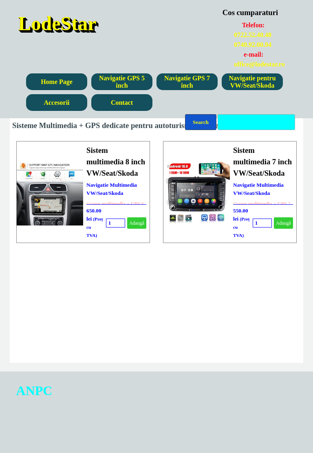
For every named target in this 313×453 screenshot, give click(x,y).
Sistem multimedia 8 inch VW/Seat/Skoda (115, 161)
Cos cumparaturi (250, 12)
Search (201, 122)
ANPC (34, 390)
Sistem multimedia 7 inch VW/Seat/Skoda (262, 161)
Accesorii (56, 102)
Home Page (57, 81)
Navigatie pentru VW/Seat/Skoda (252, 82)
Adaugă (136, 223)
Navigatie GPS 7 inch (187, 82)
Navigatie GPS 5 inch (122, 82)
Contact (122, 102)
